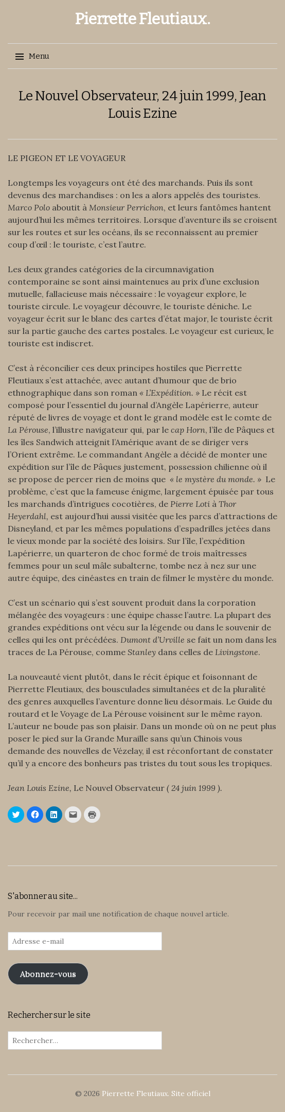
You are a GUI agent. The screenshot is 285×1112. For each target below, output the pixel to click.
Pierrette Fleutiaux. (142, 19)
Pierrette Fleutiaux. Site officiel (156, 1093)
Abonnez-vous (48, 973)
